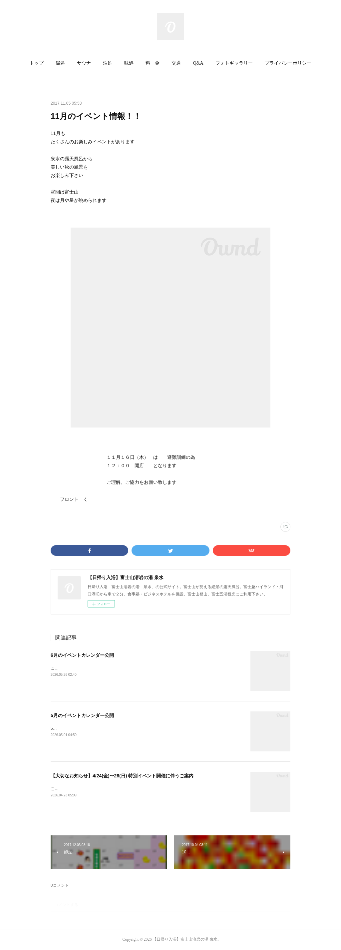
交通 (176, 63)
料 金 (153, 63)
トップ (37, 63)
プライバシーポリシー (288, 63)
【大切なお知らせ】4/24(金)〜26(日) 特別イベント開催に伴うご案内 (122, 775)
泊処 (107, 63)
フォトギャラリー (234, 63)
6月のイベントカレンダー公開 (82, 655)
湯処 (60, 63)
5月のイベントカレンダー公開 (82, 715)
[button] (37, 63)
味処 (129, 63)
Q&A (198, 63)
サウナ (84, 63)
